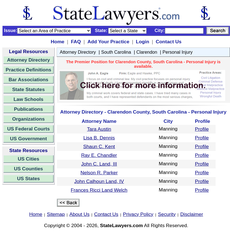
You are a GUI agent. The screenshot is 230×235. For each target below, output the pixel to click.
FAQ (76, 41)
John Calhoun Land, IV (99, 181)
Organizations (28, 119)
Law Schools (28, 99)
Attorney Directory (28, 60)
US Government (28, 138)
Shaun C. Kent (99, 146)
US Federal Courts (28, 129)
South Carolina (116, 52)
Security (167, 214)
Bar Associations (28, 79)
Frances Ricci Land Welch (99, 190)
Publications (28, 109)
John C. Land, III (99, 164)
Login (142, 41)
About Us (79, 214)
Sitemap (56, 214)
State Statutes (28, 89)
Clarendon (146, 52)
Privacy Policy (138, 214)
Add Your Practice (108, 41)
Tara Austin (99, 129)
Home (57, 41)
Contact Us (168, 41)
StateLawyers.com (121, 225)
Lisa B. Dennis (99, 138)
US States (28, 178)
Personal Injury (178, 52)
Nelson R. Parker (99, 172)
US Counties (28, 168)
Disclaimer (191, 214)
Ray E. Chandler (99, 155)
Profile (202, 129)
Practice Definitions (28, 70)
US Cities (28, 159)
